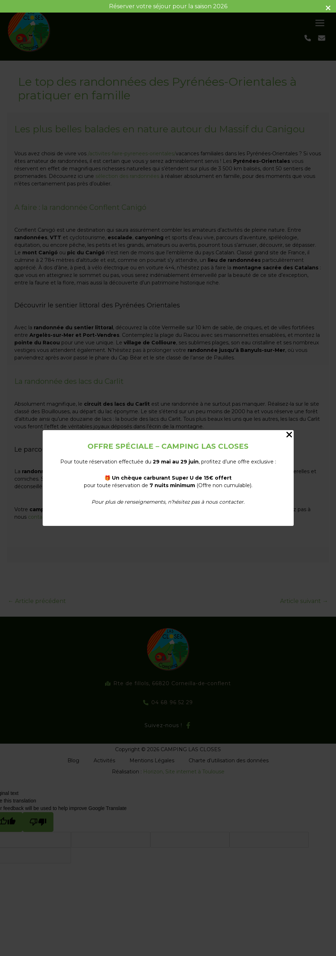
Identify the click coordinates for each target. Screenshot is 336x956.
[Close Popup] (289, 435)
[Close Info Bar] (328, 8)
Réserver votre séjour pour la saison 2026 (168, 6)
